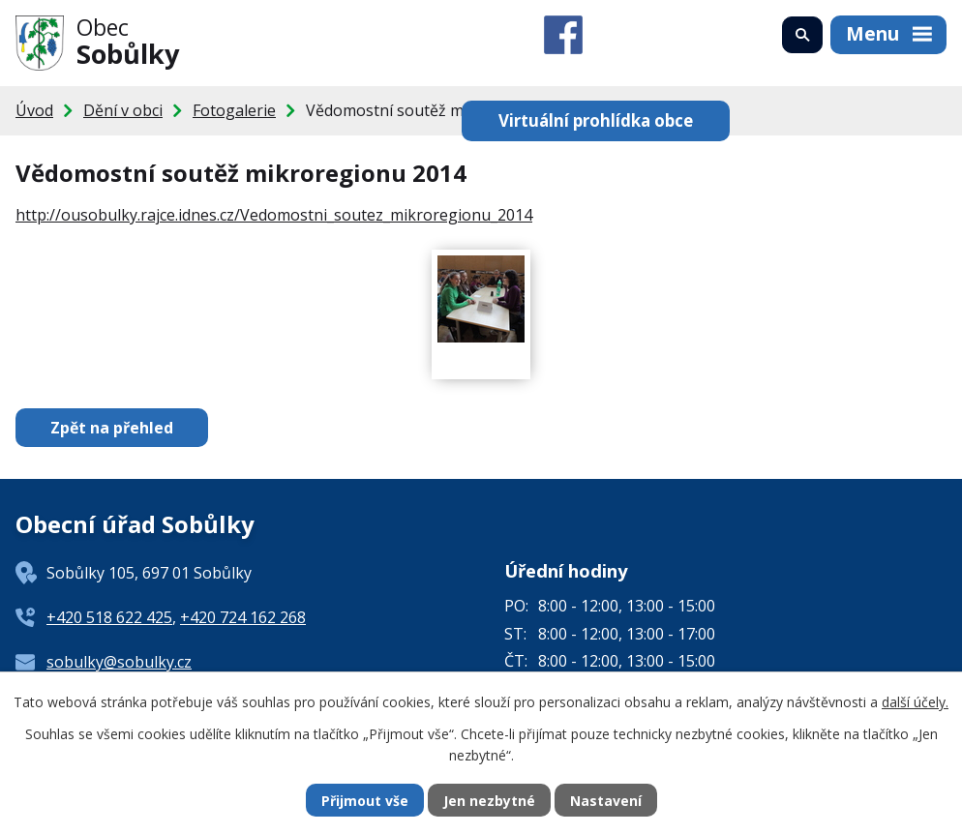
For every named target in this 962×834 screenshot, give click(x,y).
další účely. (915, 702)
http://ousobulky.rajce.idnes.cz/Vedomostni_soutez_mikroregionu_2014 (273, 214)
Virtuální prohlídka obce (595, 120)
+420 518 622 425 (109, 617)
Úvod (34, 110)
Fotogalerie (234, 110)
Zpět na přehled (111, 427)
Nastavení (606, 800)
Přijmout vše (364, 800)
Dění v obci (123, 110)
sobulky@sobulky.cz (119, 661)
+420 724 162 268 (243, 617)
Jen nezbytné (489, 800)
